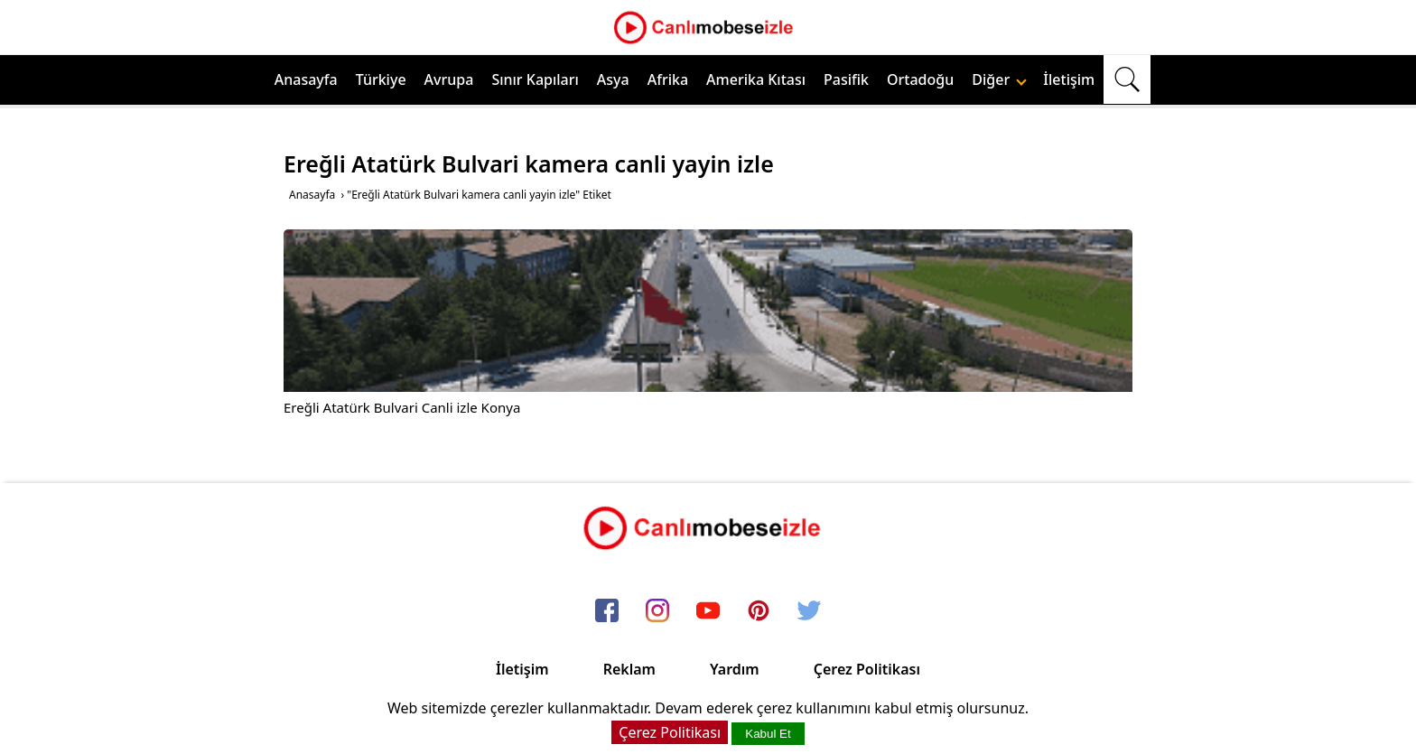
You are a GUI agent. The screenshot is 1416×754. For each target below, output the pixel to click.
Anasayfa (306, 79)
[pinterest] (758, 611)
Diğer (999, 79)
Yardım (734, 669)
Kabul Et (767, 733)
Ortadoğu (920, 79)
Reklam (629, 669)
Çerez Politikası (867, 669)
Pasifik (846, 79)
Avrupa (449, 79)
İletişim (1069, 79)
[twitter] (809, 611)
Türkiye (381, 79)
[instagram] (657, 611)
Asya (613, 79)
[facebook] (607, 611)
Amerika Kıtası (756, 79)
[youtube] (708, 611)
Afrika (667, 79)
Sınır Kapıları (534, 79)
